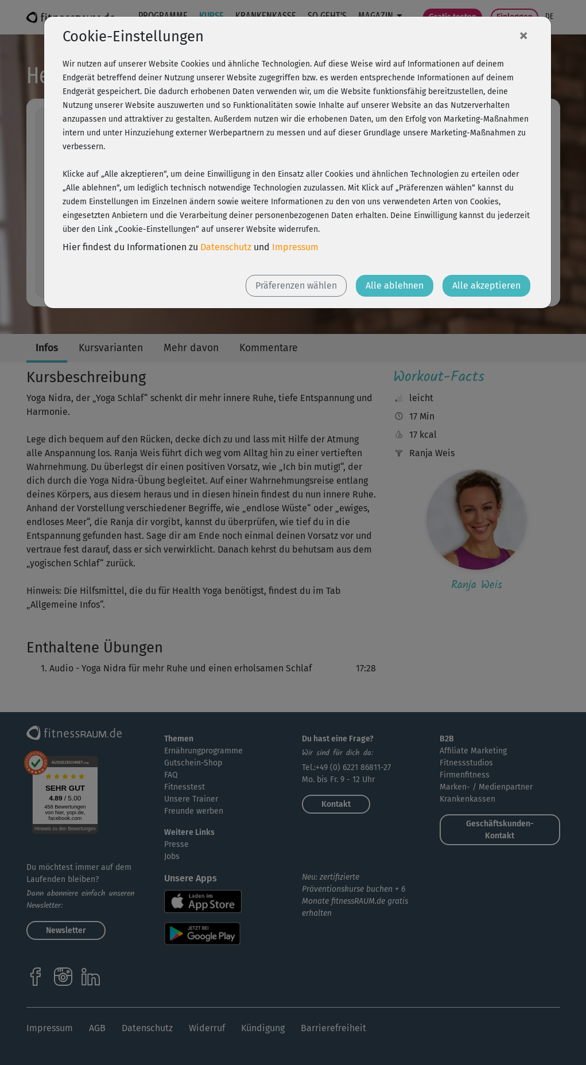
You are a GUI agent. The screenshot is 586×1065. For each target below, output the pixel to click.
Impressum (295, 247)
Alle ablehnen (395, 285)
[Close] (523, 35)
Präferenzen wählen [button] (296, 285)
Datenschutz (225, 247)
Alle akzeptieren (486, 285)
